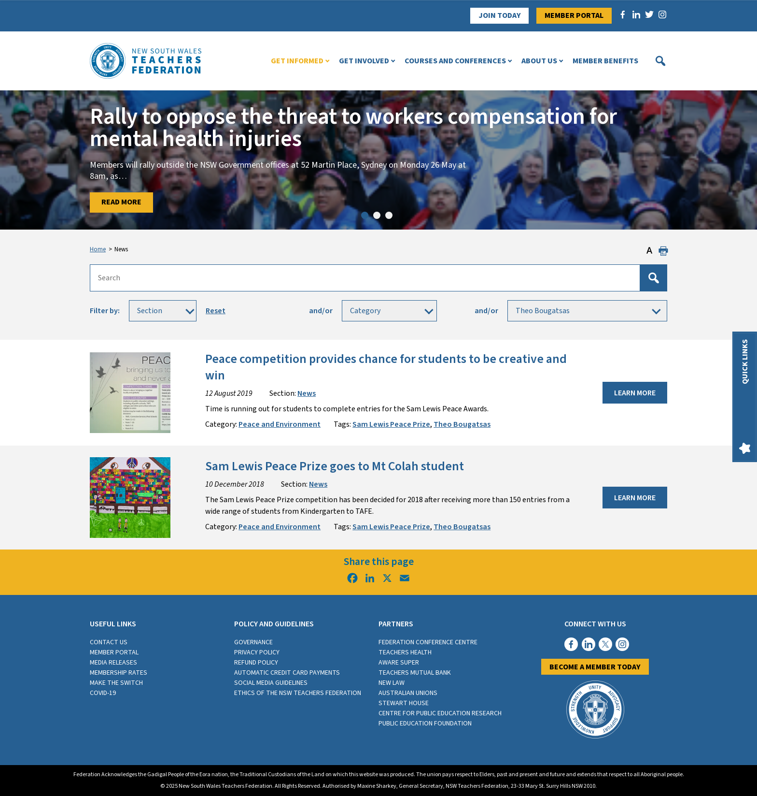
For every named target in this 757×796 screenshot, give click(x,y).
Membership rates (118, 673)
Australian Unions (407, 693)
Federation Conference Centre (427, 642)
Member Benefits (605, 61)
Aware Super (398, 662)
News (306, 393)
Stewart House (403, 703)
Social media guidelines (271, 683)
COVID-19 (103, 693)
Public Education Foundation (425, 723)
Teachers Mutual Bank (414, 673)
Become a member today (595, 667)
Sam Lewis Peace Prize (391, 424)
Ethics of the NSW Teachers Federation (297, 693)
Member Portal (574, 15)
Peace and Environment (279, 424)
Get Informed (297, 61)
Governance (253, 642)
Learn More (635, 393)
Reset (215, 310)
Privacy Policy (257, 652)
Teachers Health (405, 652)
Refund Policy (256, 662)
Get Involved (364, 61)
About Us (539, 61)
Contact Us (108, 642)
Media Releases (113, 662)
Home (98, 249)
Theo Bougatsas (462, 424)
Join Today (499, 15)
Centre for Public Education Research (440, 713)
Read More (121, 202)
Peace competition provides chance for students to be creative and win (386, 367)
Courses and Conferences (455, 61)
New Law (391, 683)
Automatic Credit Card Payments (287, 673)
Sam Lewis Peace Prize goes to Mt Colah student (334, 466)
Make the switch (116, 683)
